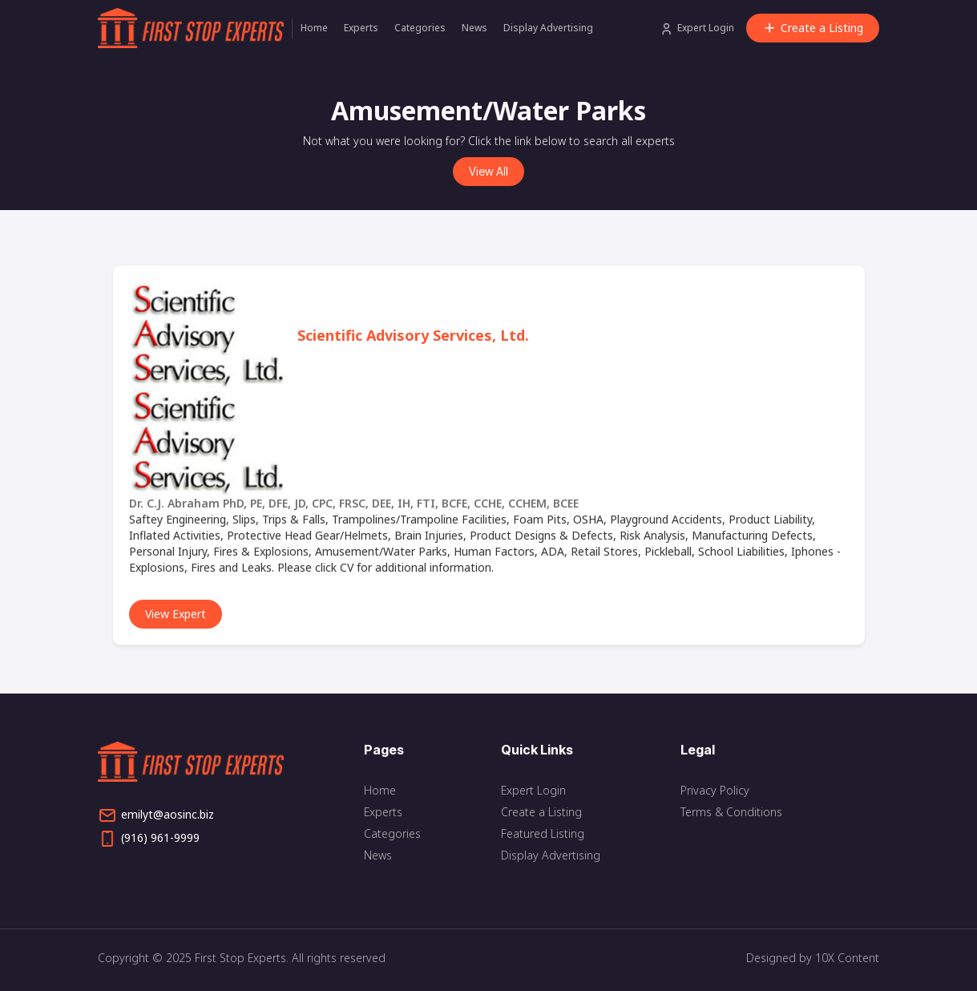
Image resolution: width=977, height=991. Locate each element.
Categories (420, 27)
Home (314, 27)
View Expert (175, 613)
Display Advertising (548, 27)
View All (488, 171)
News (474, 27)
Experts (361, 27)
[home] (195, 28)
